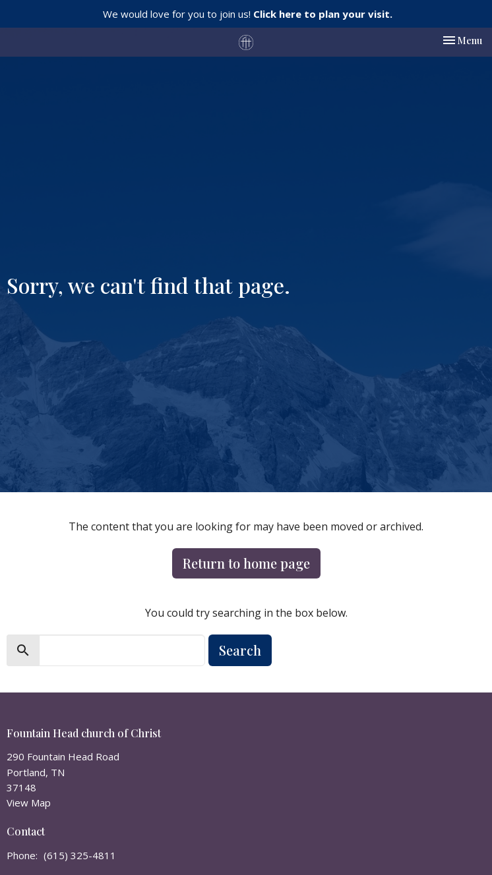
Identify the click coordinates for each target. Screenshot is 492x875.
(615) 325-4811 (80, 855)
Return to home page (246, 563)
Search (240, 650)
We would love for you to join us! (247, 13)
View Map (29, 802)
